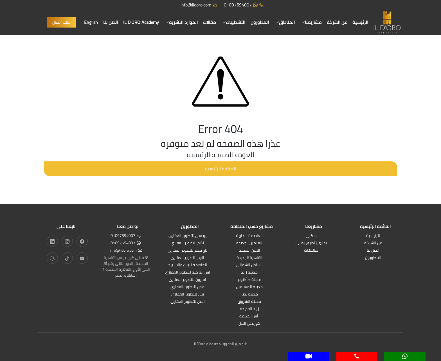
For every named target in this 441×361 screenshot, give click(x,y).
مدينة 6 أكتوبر (249, 280)
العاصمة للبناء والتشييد (187, 265)
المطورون (260, 22)
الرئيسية (360, 22)
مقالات (209, 22)
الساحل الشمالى (249, 265)
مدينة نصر (249, 294)
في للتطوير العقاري (187, 294)
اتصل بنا (110, 22)
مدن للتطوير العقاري (187, 287)
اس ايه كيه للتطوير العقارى (187, 272)
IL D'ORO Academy (141, 22)
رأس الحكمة (249, 316)
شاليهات (311, 250)
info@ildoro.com (199, 5)
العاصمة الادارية (249, 236)
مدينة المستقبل (249, 287)
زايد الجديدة (249, 309)
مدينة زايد (249, 272)
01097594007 (244, 5)
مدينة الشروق (249, 302)
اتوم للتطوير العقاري (187, 258)
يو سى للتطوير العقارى (187, 236)
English (91, 22)
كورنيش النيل (249, 324)
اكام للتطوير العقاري (187, 243)
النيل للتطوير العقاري (187, 302)
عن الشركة (337, 22)
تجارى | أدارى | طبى (311, 243)
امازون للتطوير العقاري (187, 280)
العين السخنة (249, 250)
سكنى (311, 236)
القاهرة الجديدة (249, 258)
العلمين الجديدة (249, 243)
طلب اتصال (61, 22)
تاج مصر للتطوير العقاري (187, 250)
